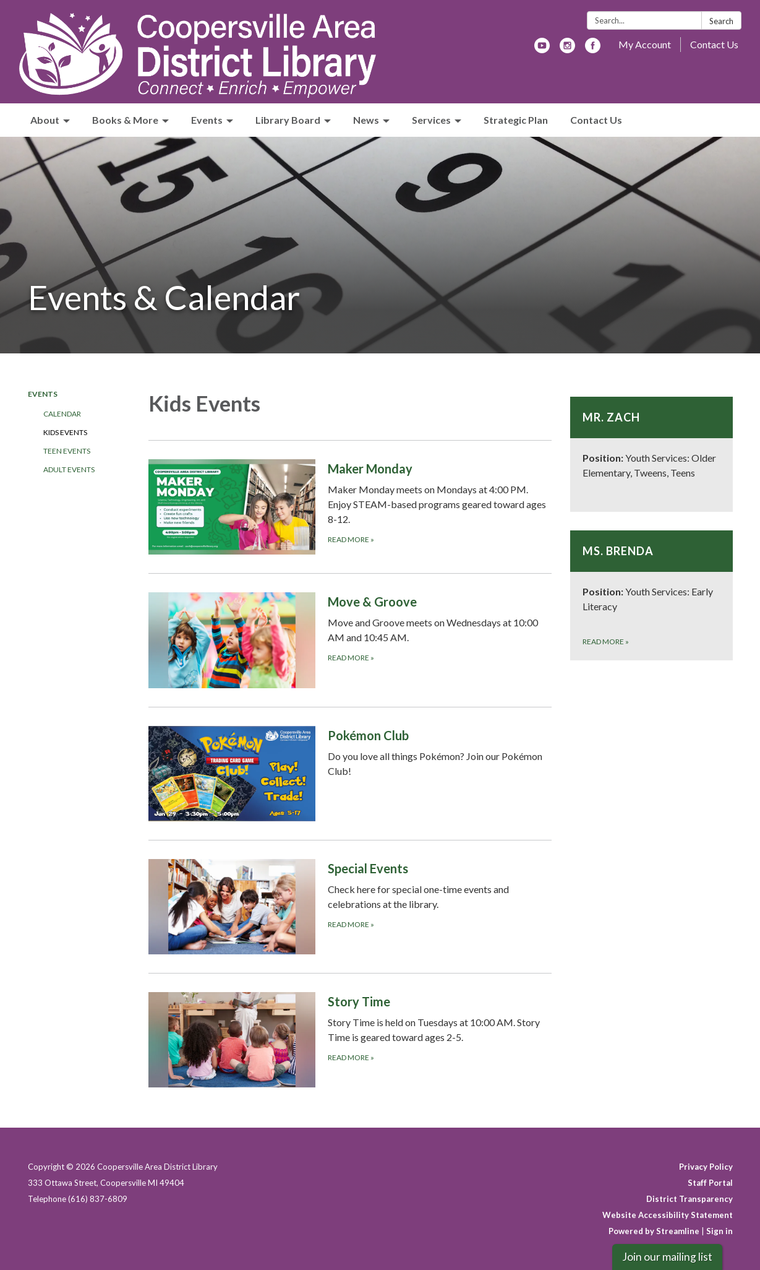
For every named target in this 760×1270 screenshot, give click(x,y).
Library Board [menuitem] (287, 120)
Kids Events (65, 432)
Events (43, 394)
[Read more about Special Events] (350, 906)
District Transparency (689, 1199)
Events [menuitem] (207, 120)
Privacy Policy (706, 1167)
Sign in (719, 1231)
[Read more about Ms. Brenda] (651, 595)
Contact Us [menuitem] (596, 120)
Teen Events (66, 451)
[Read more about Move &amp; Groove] (350, 639)
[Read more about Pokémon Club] (350, 773)
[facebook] (592, 49)
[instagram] (567, 49)
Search (721, 21)
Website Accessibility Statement (667, 1215)
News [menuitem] (366, 120)
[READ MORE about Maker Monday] (350, 506)
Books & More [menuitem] (125, 120)
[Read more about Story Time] (350, 1039)
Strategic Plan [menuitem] (516, 120)
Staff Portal (710, 1183)
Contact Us (714, 44)
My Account (644, 44)
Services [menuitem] (431, 120)
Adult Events (69, 469)
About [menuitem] (44, 120)
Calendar (62, 413)
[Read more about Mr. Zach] (651, 454)
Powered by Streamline (653, 1231)
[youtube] (542, 49)
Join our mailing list (667, 1256)
